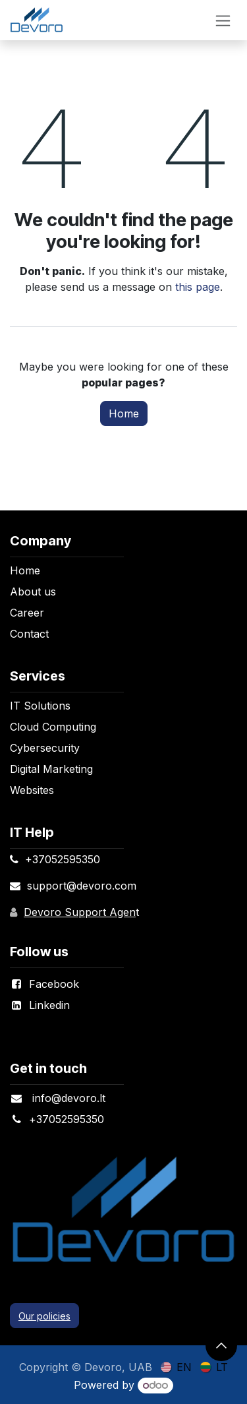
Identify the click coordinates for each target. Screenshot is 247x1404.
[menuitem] (176, 1366)
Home (124, 413)
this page (197, 286)
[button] (221, 1345)
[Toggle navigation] (223, 20)
